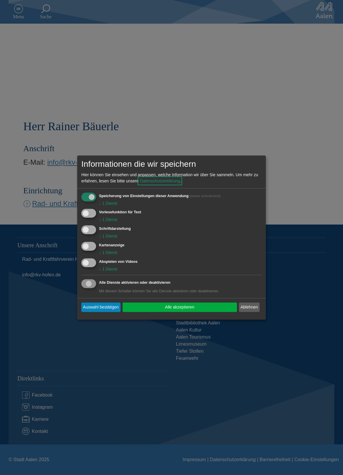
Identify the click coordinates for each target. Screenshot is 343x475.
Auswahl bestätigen (101, 307)
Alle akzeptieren (179, 307)
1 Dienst (108, 203)
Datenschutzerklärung (160, 180)
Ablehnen (249, 307)
